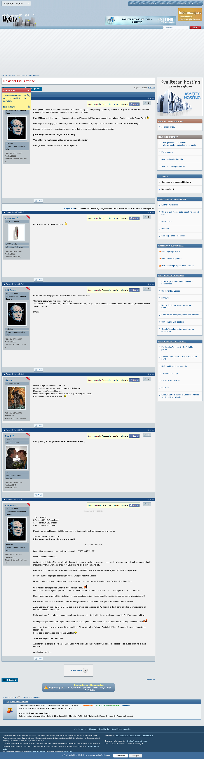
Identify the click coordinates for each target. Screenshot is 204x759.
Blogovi (162, 3)
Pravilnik (170, 3)
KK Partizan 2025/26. (170, 380)
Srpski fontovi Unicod (170, 291)
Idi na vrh (151, 679)
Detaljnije (126, 705)
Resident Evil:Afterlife (30, 75)
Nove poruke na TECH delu (171, 276)
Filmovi (12, 75)
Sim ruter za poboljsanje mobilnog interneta (180, 315)
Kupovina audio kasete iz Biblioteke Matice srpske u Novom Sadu (180, 396)
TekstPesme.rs (147, 735)
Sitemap (92, 729)
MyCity (132, 3)
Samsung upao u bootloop (173, 322)
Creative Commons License (137, 741)
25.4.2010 (151, 88)
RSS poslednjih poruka (171, 258)
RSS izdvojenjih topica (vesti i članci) (177, 266)
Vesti (117, 735)
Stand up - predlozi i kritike (173, 236)
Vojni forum (124, 735)
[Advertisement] (102, 53)
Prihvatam (120, 755)
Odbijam (135, 755)
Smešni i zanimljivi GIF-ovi (173, 166)
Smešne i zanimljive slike (172, 159)
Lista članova (181, 3)
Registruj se (151, 3)
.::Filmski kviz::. (168, 127)
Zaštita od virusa (135, 735)
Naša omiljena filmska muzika (174, 366)
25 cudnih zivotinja (169, 373)
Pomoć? (165, 228)
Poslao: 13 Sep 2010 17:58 (15, 284)
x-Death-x (9, 380)
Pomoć (198, 3)
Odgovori (35, 88)
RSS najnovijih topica (170, 251)
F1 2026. (165, 387)
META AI (165, 298)
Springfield (10, 218)
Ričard (8, 436)
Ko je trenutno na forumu (17, 702)
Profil (40, 201)
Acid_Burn (10, 290)
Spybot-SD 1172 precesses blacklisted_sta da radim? (14, 98)
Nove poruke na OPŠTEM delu (172, 341)
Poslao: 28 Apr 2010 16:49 (15, 212)
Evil (9, 107)
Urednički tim (104, 729)
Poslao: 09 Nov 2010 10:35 (15, 499)
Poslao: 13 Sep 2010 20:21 (15, 430)
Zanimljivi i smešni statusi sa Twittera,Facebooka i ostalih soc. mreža (178, 143)
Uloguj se (141, 3)
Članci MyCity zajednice (121, 729)
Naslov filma (166, 221)
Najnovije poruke (79, 729)
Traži (191, 3)
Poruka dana (167, 152)
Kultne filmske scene (170, 205)
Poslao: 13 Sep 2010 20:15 (15, 374)
